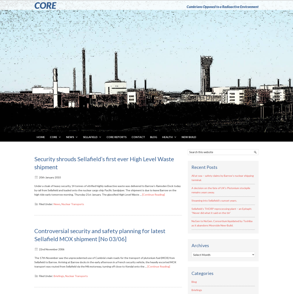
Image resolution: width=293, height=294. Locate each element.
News (57, 204)
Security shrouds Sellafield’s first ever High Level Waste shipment (105, 162)
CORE (45, 5)
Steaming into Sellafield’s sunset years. (214, 200)
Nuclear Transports (72, 204)
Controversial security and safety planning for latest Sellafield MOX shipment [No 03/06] (102, 234)
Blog (194, 281)
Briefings (59, 276)
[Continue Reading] (153, 194)
